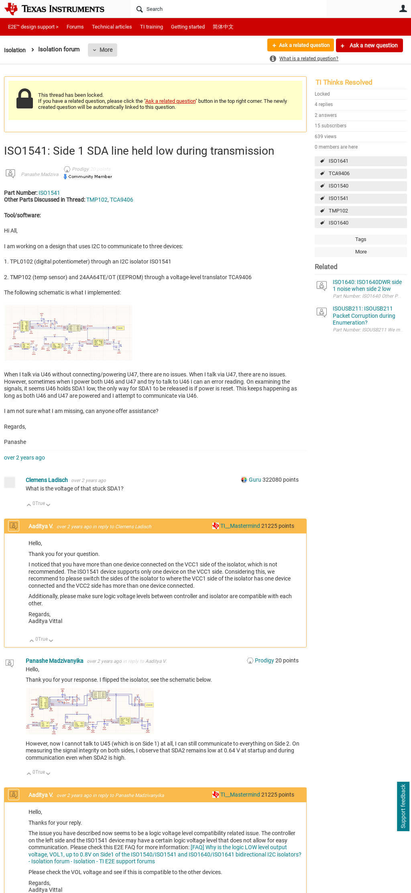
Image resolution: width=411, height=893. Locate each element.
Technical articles (112, 27)
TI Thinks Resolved (343, 82)
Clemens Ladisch (47, 480)
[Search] (228, 9)
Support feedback (403, 807)
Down (48, 505)
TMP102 (338, 211)
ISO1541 (338, 198)
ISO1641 (338, 161)
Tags (360, 239)
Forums (75, 27)
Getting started (188, 27)
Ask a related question (301, 45)
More (108, 50)
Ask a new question (373, 45)
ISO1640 (338, 223)
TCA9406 (339, 173)
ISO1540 (338, 186)
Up (29, 505)
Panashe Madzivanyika (45, 174)
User (403, 8)
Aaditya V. (41, 526)
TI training (151, 27)
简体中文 (223, 27)
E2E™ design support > (33, 27)
